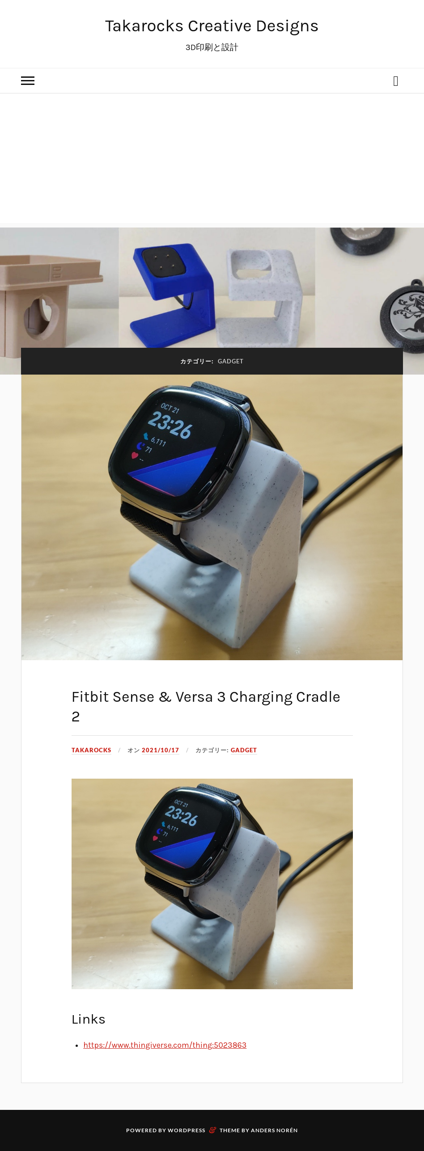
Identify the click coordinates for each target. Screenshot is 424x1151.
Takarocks (91, 750)
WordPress (186, 1130)
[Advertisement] (212, 160)
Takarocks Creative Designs (212, 26)
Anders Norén (274, 1130)
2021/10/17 (160, 750)
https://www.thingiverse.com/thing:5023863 (164, 1045)
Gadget (244, 750)
